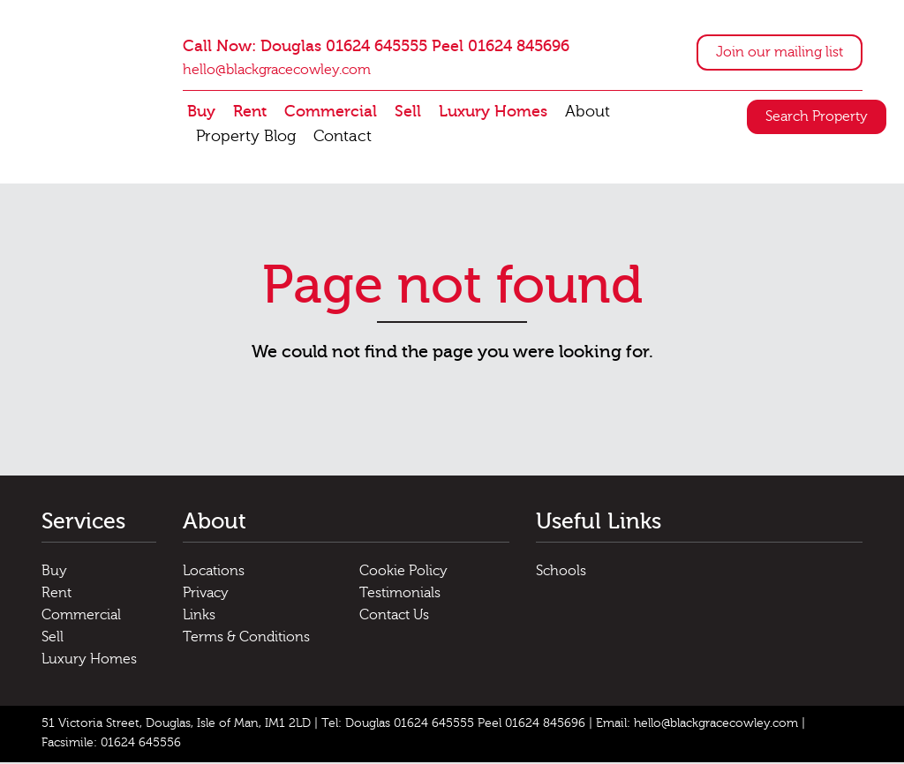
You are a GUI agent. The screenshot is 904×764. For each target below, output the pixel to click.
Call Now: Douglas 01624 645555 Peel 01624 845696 (376, 47)
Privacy (206, 595)
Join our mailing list (779, 53)
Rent (250, 112)
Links (199, 617)
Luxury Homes (493, 112)
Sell (408, 112)
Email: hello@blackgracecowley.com (697, 725)
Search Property (816, 117)
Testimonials (400, 595)
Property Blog (246, 137)
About (587, 112)
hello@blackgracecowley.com (277, 71)
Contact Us (394, 617)
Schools (561, 572)
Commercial (330, 112)
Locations (214, 572)
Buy (201, 112)
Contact (342, 137)
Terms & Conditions (246, 639)
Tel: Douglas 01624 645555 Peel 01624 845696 (453, 725)
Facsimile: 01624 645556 (111, 745)
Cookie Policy (403, 572)
